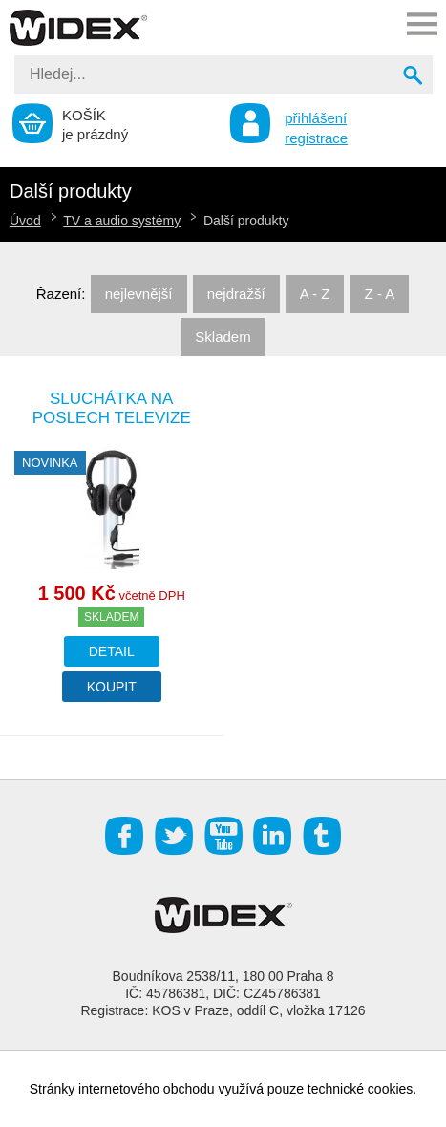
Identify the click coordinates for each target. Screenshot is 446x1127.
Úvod (25, 220)
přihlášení (316, 118)
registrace (316, 138)
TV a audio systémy (122, 220)
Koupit (112, 686)
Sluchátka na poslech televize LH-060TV (111, 418)
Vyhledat (414, 77)
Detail (112, 651)
